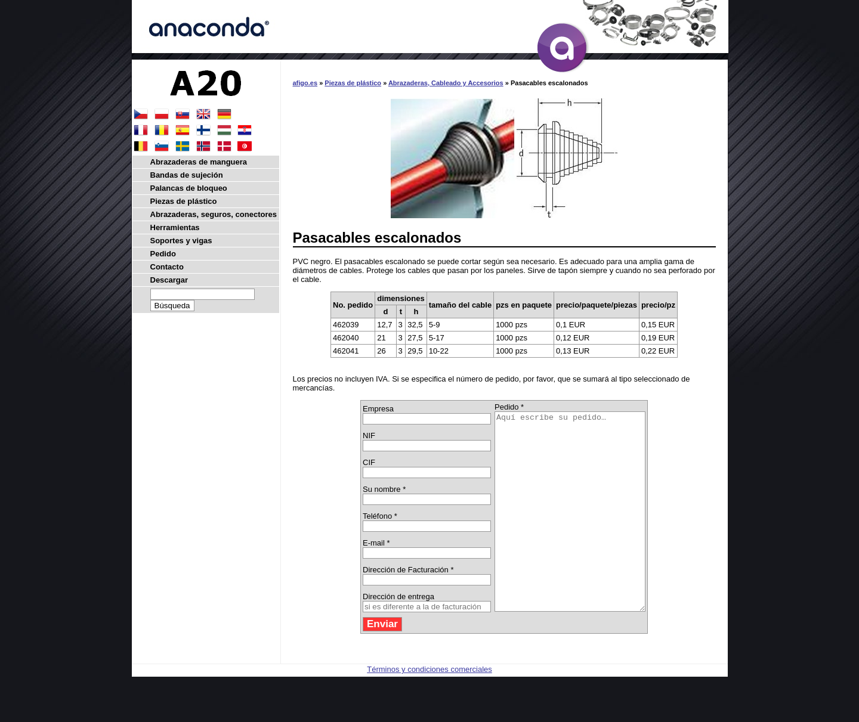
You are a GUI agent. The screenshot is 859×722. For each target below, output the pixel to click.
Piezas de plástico (353, 82)
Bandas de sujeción (186, 175)
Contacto (167, 266)
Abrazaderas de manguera (199, 161)
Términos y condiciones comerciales (429, 708)
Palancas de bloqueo (188, 188)
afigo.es (305, 82)
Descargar (169, 279)
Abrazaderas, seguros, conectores (213, 214)
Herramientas (175, 227)
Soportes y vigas (181, 240)
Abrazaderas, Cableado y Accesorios (445, 82)
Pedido (163, 253)
